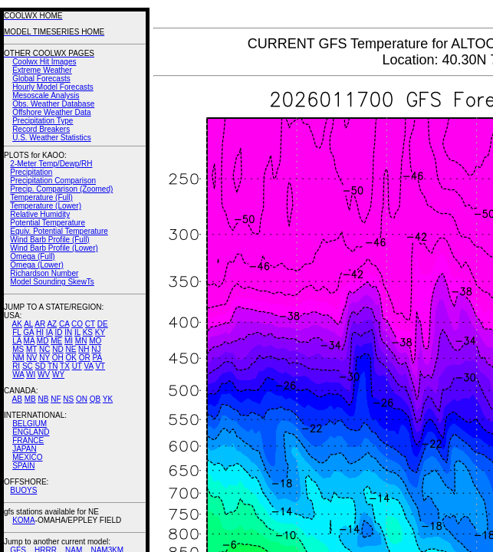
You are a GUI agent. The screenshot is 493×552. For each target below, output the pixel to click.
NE (70, 349)
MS (18, 349)
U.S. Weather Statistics (51, 137)
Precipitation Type (42, 121)
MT (31, 349)
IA (49, 332)
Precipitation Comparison (53, 180)
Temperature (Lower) (45, 206)
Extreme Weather (42, 70)
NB (43, 399)
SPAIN (23, 466)
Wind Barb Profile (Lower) (53, 248)
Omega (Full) (32, 256)
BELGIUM (29, 423)
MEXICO (27, 457)
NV (31, 357)
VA (89, 366)
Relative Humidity (40, 214)
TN (53, 366)
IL (77, 332)
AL (28, 324)
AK (17, 324)
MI (68, 341)
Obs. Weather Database (53, 104)
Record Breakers (41, 129)
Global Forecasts (41, 78)
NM (18, 357)
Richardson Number (44, 273)
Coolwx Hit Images (44, 62)
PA (97, 357)
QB (95, 399)
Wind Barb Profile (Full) (49, 239)
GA (28, 332)
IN (68, 332)
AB (17, 399)
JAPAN (24, 449)
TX (65, 366)
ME (56, 341)
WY (58, 374)
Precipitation (31, 172)
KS (88, 332)
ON (81, 399)
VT (100, 366)
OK (70, 357)
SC (27, 366)
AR (40, 324)
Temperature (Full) (41, 197)
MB (30, 399)
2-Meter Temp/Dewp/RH (51, 163)
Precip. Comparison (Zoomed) (61, 189)
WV (44, 374)
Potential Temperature (47, 223)
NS (68, 399)
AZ (52, 324)
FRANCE (28, 440)
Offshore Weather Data (51, 112)
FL (16, 332)
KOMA (23, 520)
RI (16, 366)
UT (77, 366)
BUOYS (23, 490)
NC (44, 349)
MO (95, 341)
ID (58, 332)
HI (40, 332)
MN (81, 341)
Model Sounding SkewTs (52, 282)
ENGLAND (30, 432)
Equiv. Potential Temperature (58, 231)
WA (18, 374)
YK (108, 399)
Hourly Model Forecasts (53, 87)
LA (16, 341)
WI (30, 374)
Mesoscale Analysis (45, 95)
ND (57, 349)
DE (102, 324)
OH (58, 357)
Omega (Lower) (36, 265)
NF (56, 399)
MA (29, 341)
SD (40, 366)
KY (100, 332)
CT (90, 324)
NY (44, 357)
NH (83, 349)
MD (43, 341)
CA (64, 324)
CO (77, 324)
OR (84, 357)
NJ (95, 349)
